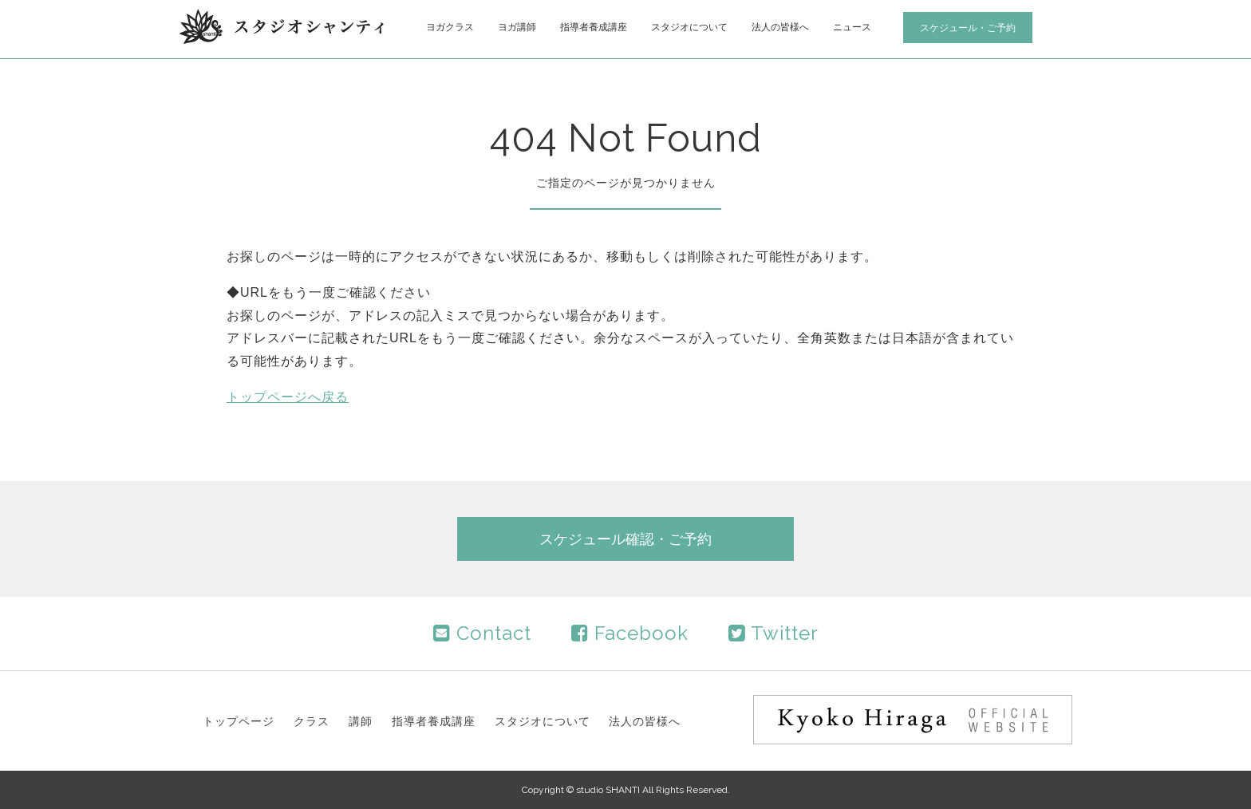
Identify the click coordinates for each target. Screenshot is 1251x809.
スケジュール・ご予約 (968, 28)
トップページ (238, 721)
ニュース (852, 27)
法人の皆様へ (780, 27)
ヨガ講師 (517, 27)
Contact (482, 633)
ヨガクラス (450, 27)
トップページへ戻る (288, 397)
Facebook (630, 633)
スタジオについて (689, 27)
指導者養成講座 (593, 27)
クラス (312, 721)
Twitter (773, 633)
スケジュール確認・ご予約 (625, 539)
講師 (361, 721)
